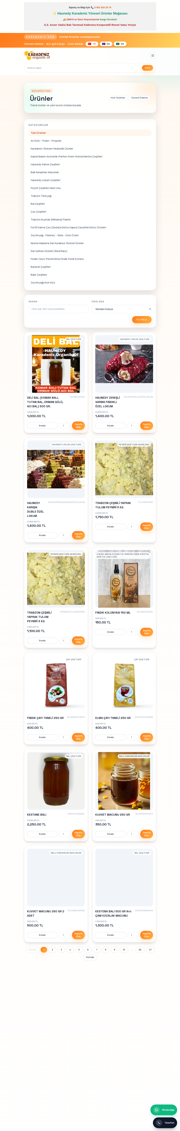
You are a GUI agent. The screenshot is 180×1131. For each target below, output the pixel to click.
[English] (106, 44)
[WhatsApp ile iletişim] (163, 1109)
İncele (42, 425)
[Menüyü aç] (152, 55)
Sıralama (98, 301)
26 (140, 949)
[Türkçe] (92, 44)
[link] (56, 382)
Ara (147, 67)
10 (124, 949)
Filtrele (141, 319)
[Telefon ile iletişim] (165, 1122)
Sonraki (90, 957)
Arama (33, 301)
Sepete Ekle (78, 426)
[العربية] (120, 44)
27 (150, 949)
